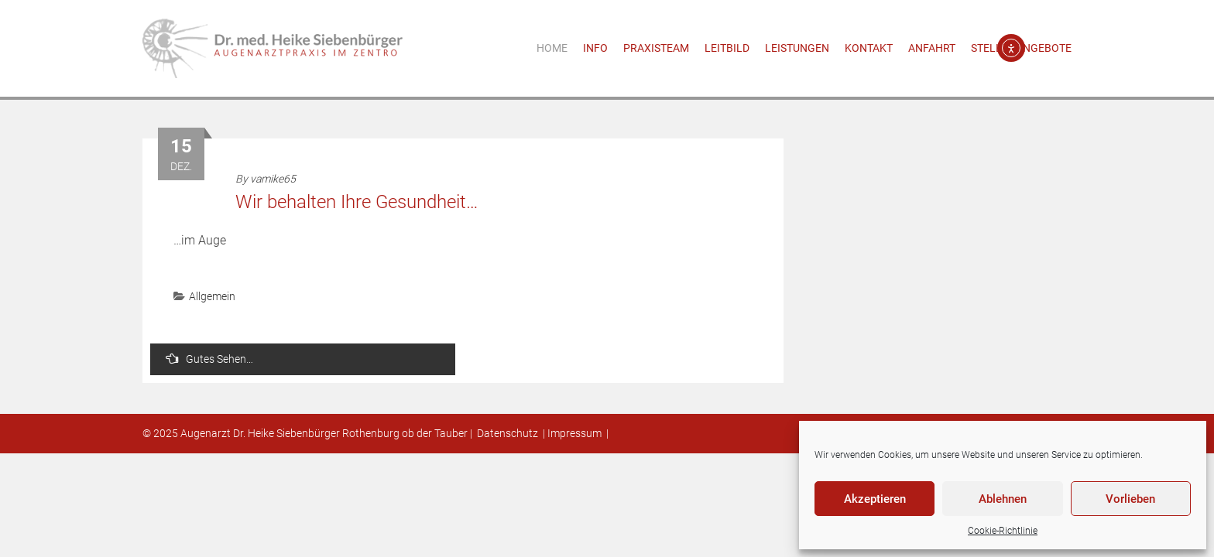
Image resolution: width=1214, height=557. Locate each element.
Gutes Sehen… (209, 358)
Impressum (574, 433)
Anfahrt (931, 48)
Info (595, 48)
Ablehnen (1003, 499)
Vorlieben (1130, 499)
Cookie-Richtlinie (1002, 530)
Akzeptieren (875, 499)
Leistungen (797, 48)
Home (552, 48)
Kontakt (869, 48)
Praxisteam (656, 48)
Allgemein (212, 296)
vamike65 (273, 179)
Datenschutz (507, 433)
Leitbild (727, 48)
